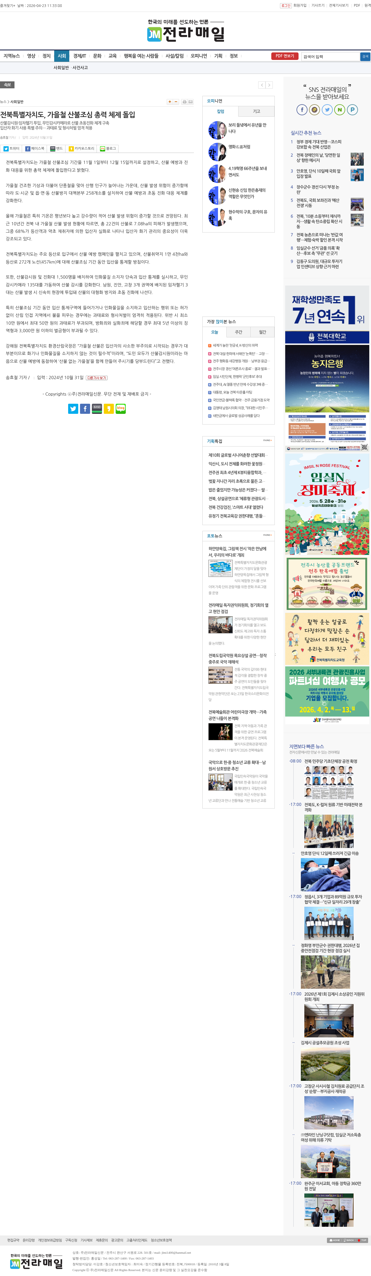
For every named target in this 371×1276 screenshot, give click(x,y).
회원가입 (299, 5)
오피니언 (199, 56)
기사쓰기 (318, 5)
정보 (234, 56)
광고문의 (117, 1240)
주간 (238, 332)
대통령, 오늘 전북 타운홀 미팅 (232, 392)
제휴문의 (102, 1240)
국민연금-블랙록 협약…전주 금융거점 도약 (241, 400)
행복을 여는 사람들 (141, 56)
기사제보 (86, 1240)
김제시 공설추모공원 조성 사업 (325, 1043)
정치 (46, 56)
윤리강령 (28, 1240)
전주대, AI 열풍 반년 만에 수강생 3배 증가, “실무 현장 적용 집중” (255, 384)
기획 (218, 56)
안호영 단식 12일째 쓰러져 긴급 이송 (330, 853)
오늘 (214, 332)
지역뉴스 (11, 56)
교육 (112, 56)
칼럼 (220, 111)
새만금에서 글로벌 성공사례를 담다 (236, 416)
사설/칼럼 (174, 56)
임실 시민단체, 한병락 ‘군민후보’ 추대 (237, 377)
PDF (357, 5)
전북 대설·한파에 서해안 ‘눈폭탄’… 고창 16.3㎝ (244, 354)
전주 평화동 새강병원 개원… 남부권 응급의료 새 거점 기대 (251, 361)
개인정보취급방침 (50, 1240)
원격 (367, 5)
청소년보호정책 (161, 1240)
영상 (31, 56)
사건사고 (80, 68)
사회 (62, 56)
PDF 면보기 (285, 56)
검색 (365, 56)
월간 (262, 332)
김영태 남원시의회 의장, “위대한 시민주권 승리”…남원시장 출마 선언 (258, 408)
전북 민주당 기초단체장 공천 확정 (330, 761)
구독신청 (71, 1240)
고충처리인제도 (136, 1240)
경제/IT (79, 56)
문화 (97, 56)
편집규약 (13, 1240)
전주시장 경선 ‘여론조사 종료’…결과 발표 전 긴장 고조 (248, 369)
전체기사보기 (339, 5)
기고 (256, 111)
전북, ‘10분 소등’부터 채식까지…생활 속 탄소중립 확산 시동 (319, 221)
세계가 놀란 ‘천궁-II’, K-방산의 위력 (235, 345)
